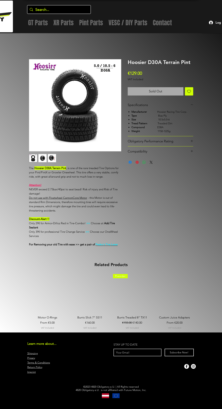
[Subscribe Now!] (179, 352)
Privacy (31, 358)
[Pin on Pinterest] (137, 162)
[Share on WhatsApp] (144, 162)
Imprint (31, 372)
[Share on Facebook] (130, 162)
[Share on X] (151, 162)
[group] (111, 302)
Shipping (32, 353)
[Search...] (59, 10)
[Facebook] (186, 366)
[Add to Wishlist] (189, 91)
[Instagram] (193, 366)
